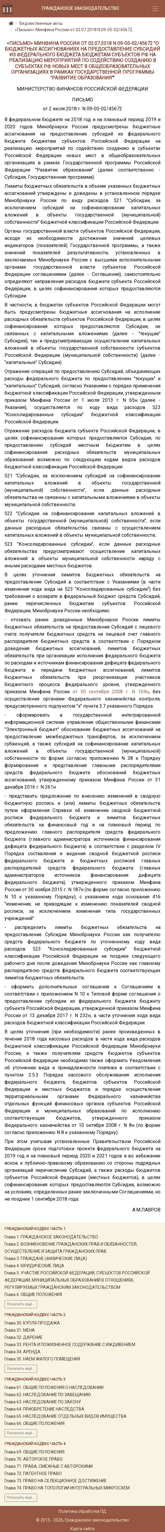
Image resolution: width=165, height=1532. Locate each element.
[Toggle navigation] (155, 8)
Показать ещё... (21, 1304)
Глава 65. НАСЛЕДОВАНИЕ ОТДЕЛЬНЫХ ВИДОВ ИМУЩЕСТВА (65, 1416)
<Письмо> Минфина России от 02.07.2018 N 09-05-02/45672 (73, 29)
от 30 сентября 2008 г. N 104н (111, 691)
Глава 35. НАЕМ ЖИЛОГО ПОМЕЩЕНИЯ (42, 1359)
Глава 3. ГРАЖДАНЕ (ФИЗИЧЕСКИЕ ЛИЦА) (45, 1258)
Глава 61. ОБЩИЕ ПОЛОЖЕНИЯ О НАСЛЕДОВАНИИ (54, 1387)
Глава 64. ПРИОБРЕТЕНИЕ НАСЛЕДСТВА (44, 1409)
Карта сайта (82, 1528)
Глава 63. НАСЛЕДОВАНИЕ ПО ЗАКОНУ (42, 1401)
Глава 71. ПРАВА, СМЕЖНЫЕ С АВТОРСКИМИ (48, 1466)
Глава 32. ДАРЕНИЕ (23, 1337)
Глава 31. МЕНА (19, 1330)
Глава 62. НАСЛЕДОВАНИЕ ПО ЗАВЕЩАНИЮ (47, 1394)
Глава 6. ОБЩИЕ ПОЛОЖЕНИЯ (33, 1294)
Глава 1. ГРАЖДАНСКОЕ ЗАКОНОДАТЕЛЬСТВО (51, 1237)
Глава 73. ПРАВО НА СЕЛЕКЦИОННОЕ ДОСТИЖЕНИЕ (55, 1480)
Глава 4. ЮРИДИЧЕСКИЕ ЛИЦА (34, 1265)
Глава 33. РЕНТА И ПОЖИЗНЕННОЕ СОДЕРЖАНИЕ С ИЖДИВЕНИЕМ (69, 1344)
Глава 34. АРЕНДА (22, 1351)
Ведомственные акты (41, 23)
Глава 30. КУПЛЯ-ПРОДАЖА (32, 1323)
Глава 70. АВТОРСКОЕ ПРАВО (33, 1459)
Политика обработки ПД (82, 1511)
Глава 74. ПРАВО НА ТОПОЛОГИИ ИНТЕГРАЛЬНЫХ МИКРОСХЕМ (67, 1488)
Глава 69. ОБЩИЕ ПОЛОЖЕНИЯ (34, 1452)
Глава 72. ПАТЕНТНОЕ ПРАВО (33, 1473)
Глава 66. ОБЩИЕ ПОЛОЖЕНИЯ (34, 1423)
